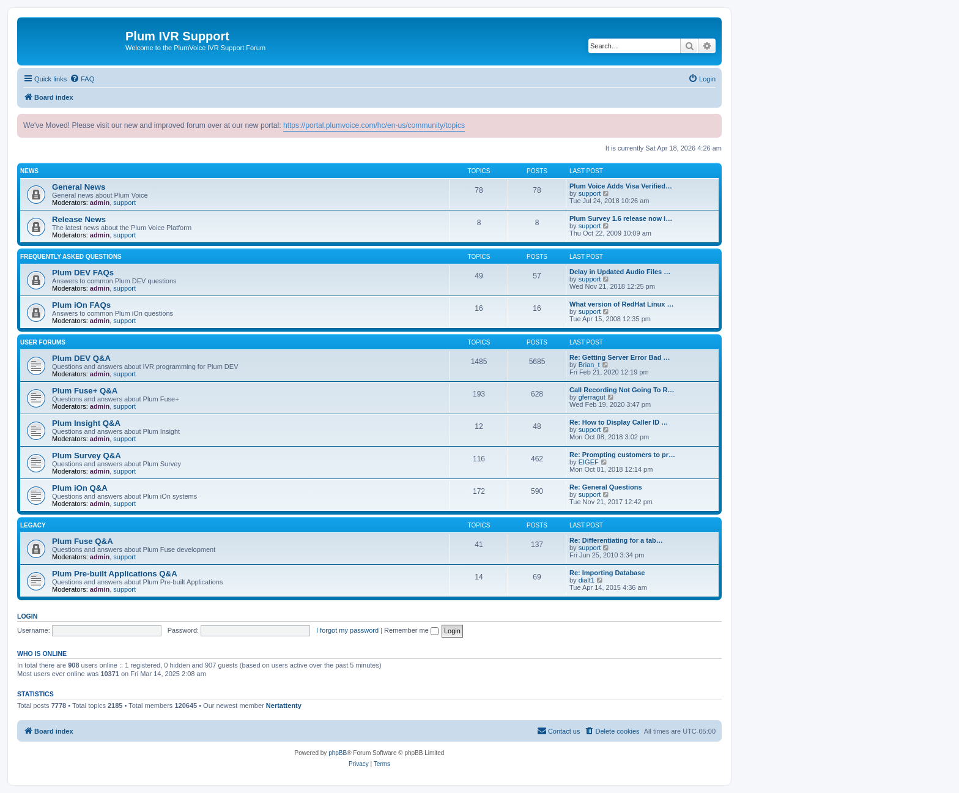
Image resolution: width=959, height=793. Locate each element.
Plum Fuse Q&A (82, 541)
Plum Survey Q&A (86, 455)
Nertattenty (284, 705)
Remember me (411, 630)
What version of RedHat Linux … (621, 304)
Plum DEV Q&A (81, 358)
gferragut (592, 397)
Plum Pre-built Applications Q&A (114, 573)
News (29, 171)
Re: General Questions (605, 487)
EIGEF (589, 462)
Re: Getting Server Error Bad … (619, 357)
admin (99, 202)
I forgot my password (347, 630)
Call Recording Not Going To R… (622, 389)
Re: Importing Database (607, 572)
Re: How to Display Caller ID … (618, 422)
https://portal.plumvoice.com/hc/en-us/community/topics (374, 125)
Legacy (33, 525)
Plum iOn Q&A (80, 488)
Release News (79, 219)
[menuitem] (82, 79)
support (124, 202)
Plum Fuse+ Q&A (84, 390)
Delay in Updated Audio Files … (619, 271)
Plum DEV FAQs (83, 272)
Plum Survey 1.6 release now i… (620, 218)
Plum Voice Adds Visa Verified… (620, 186)
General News (78, 187)
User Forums (42, 342)
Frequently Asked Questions (71, 256)
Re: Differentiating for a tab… (616, 540)
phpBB (337, 753)
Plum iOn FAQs (81, 305)
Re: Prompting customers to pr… (622, 454)
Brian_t (589, 364)
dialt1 (586, 580)
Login (27, 616)
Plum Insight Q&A (86, 423)
